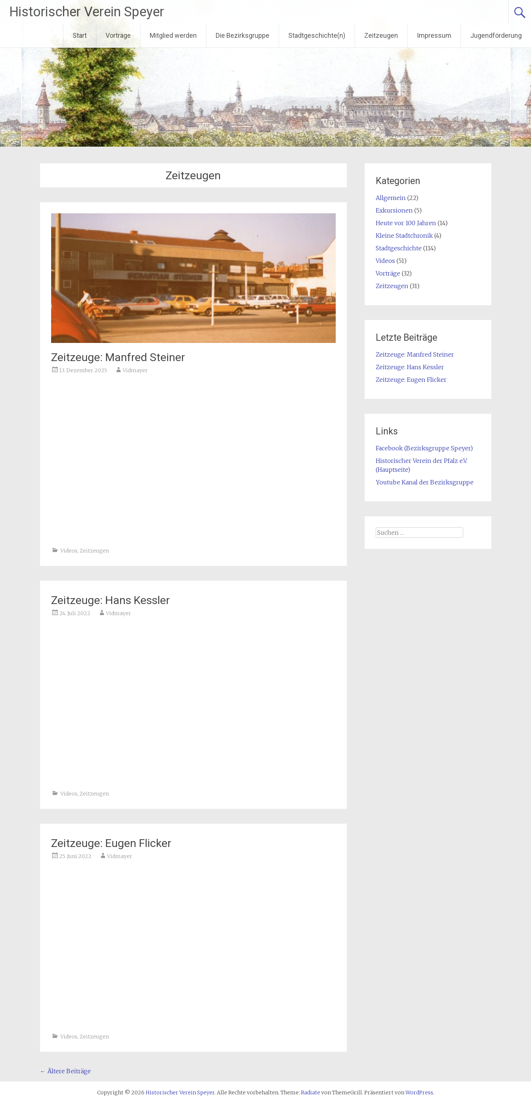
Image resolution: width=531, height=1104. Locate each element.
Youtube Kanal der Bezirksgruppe (425, 482)
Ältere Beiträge (65, 1071)
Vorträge (118, 35)
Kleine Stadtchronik (404, 235)
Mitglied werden (173, 35)
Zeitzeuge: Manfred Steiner (118, 357)
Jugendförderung (496, 35)
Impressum (434, 35)
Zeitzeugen (381, 35)
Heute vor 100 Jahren (406, 223)
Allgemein (391, 197)
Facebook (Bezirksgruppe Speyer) (424, 448)
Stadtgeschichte (399, 248)
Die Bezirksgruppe (242, 35)
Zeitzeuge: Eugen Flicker (111, 843)
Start (80, 35)
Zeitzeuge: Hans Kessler (110, 600)
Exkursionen (394, 210)
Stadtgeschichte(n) (316, 35)
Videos (68, 550)
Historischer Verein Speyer (86, 12)
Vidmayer (135, 370)
